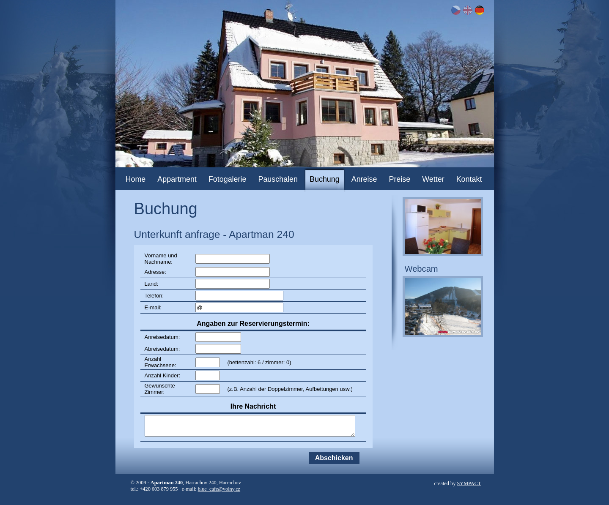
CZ (456, 10)
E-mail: (153, 307)
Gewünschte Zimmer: (160, 388)
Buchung (325, 179)
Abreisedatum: (162, 349)
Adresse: (155, 272)
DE (479, 10)
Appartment (177, 179)
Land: (152, 284)
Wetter (433, 179)
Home (136, 179)
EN (467, 10)
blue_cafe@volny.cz (219, 489)
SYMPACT (469, 483)
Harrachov (230, 483)
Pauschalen (278, 179)
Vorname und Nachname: (161, 258)
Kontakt (469, 179)
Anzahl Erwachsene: (160, 362)
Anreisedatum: (162, 337)
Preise (399, 179)
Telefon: (154, 295)
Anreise (364, 179)
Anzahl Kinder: (163, 375)
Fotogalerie (227, 179)
